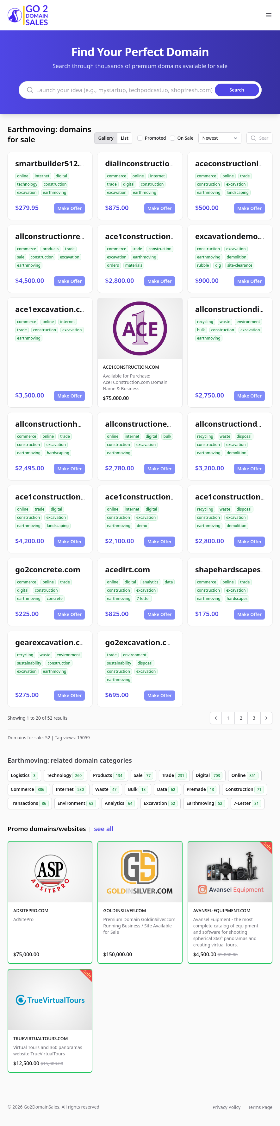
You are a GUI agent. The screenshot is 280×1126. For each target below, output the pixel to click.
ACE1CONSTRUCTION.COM (131, 367)
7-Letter (247, 803)
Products (109, 775)
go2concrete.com (47, 569)
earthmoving (54, 192)
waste (225, 321)
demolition (236, 257)
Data (167, 789)
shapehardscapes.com (237, 569)
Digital (209, 775)
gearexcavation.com (53, 642)
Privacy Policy (226, 1107)
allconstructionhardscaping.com (76, 423)
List (124, 138)
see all (103, 828)
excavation (27, 192)
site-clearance (239, 265)
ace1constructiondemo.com (157, 496)
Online (244, 775)
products (50, 248)
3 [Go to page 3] (254, 718)
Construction (244, 789)
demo (142, 525)
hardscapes (237, 598)
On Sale (185, 138)
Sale (143, 775)
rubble (203, 265)
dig (218, 265)
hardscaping (58, 452)
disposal (244, 436)
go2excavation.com (141, 642)
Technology (65, 775)
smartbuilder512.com (55, 163)
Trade (174, 775)
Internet (71, 789)
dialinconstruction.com (149, 163)
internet (42, 176)
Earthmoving (205, 803)
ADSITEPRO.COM (30, 910)
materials (133, 265)
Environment (77, 803)
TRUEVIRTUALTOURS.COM (40, 1038)
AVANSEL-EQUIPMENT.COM (222, 910)
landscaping (238, 192)
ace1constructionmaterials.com (165, 236)
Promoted (155, 138)
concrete (55, 598)
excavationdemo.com (235, 236)
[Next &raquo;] (266, 718)
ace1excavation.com (53, 309)
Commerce (29, 789)
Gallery (105, 138)
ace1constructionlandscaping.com (80, 496)
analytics (150, 582)
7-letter (143, 598)
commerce (116, 176)
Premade (202, 789)
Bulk (138, 789)
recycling (205, 321)
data (169, 582)
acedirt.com (127, 569)
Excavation (160, 803)
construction (55, 184)
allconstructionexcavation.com (163, 423)
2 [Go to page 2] (241, 718)
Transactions (30, 803)
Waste (107, 789)
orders (113, 265)
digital (61, 176)
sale (20, 257)
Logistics (24, 775)
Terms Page (260, 1107)
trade (112, 184)
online (22, 176)
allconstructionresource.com (69, 236)
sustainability (29, 663)
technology (27, 184)
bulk (201, 330)
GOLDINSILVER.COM (124, 910)
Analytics (120, 803)
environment (248, 321)
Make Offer (69, 208)
